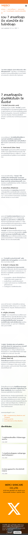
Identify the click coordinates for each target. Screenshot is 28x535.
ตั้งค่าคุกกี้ (9, 532)
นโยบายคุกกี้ (10, 529)
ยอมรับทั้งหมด (17, 532)
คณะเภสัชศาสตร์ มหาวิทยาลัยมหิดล (13, 421)
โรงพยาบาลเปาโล (8, 419)
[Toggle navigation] (26, 6)
